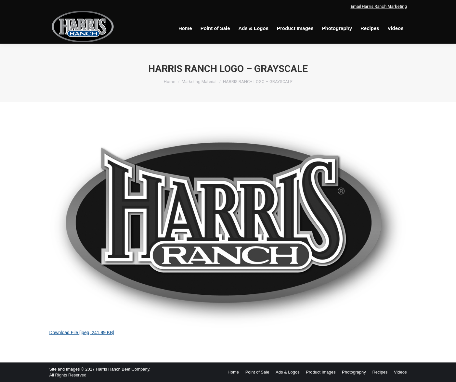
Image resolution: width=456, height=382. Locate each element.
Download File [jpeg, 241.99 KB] (81, 332)
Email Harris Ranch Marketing (379, 6)
